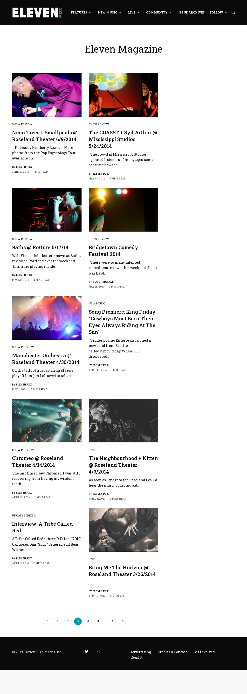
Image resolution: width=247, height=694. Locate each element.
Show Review (22, 124)
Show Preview (23, 347)
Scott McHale (103, 281)
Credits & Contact (172, 652)
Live (92, 450)
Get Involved (204, 652)
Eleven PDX (24, 167)
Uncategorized (23, 515)
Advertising (140, 652)
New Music (97, 303)
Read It (136, 657)
